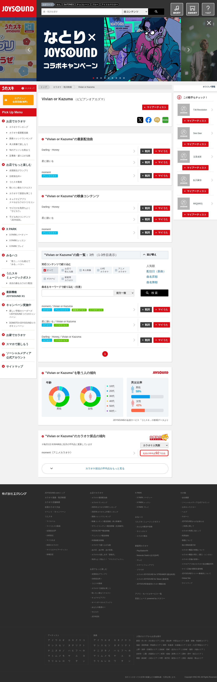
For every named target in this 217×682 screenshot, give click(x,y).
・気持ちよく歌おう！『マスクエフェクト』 (107, 559)
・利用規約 (184, 536)
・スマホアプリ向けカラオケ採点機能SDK (196, 564)
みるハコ (11, 255)
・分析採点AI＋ (96, 579)
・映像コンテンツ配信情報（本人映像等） (106, 521)
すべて (50, 270)
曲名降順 (152, 282)
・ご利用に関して (187, 526)
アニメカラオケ (122, 270)
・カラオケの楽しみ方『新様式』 (103, 555)
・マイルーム (50, 521)
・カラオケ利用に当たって (190, 531)
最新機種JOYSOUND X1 (15, 294)
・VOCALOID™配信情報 (100, 531)
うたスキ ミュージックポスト (147, 522)
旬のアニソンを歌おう (19, 150)
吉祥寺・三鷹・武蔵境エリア (147, 654)
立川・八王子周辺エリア (197, 645)
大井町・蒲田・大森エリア (192, 649)
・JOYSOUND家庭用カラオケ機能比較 (150, 584)
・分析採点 (49, 535)
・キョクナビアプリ (98, 598)
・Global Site (185, 578)
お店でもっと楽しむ (18, 164)
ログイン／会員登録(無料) (20, 100)
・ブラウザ (139, 570)
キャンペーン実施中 (18, 305)
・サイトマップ (186, 583)
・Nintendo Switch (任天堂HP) (147, 555)
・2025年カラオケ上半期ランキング (104, 512)
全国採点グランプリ (18, 170)
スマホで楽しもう (17, 344)
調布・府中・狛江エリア (191, 654)
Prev (29, 50)
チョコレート (83, 4)
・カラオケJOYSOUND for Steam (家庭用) (152, 579)
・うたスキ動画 (96, 583)
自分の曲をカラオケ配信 (20, 283)
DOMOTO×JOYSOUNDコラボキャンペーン (22, 324)
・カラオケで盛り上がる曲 (100, 545)
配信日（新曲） (156, 271)
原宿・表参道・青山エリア (192, 658)
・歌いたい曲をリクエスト (100, 593)
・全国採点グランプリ (98, 574)
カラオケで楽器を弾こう (20, 193)
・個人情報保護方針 (188, 545)
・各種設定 (49, 554)
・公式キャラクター (188, 507)
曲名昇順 (152, 276)
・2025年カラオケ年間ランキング (103, 507)
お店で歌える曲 (69, 270)
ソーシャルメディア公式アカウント (18, 355)
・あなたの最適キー (98, 607)
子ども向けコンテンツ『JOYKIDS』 (19, 218)
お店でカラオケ (16, 121)
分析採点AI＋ (15, 176)
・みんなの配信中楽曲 (143, 527)
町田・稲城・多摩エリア (170, 654)
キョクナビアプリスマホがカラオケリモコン (21, 200)
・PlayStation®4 (141, 551)
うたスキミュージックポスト (18, 275)
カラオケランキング (18, 127)
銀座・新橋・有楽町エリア (196, 641)
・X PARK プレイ (142, 507)
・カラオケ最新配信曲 (98, 498)
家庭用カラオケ (69, 278)
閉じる (209, 23)
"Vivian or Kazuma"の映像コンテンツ (72, 196)
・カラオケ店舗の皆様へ (189, 559)
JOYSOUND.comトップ (55, 493)
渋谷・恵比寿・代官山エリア (172, 641)
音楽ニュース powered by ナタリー (150, 598)
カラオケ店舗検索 (52, 502)
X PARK (11, 229)
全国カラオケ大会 (52, 507)
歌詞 (147, 151)
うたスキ (48, 516)
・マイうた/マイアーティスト (56, 550)
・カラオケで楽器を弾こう (100, 588)
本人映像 (87, 270)
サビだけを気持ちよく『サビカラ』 (19, 209)
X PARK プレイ (16, 246)
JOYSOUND (18, 9)
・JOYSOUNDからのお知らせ (192, 521)
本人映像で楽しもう (18, 144)
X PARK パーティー (18, 235)
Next (188, 50)
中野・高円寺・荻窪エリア (169, 658)
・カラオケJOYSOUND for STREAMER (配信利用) (155, 574)
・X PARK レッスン (143, 502)
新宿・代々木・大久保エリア (147, 641)
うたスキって (29, 88)
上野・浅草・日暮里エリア (146, 649)
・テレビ (138, 560)
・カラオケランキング (98, 502)
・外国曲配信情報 (97, 540)
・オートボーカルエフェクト (101, 602)
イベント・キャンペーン (55, 512)
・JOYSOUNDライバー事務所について (195, 573)
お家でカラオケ (16, 335)
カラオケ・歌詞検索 (62, 87)
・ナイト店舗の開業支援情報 (191, 569)
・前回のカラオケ (52, 545)
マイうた (163, 151)
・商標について (186, 540)
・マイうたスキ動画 (52, 526)
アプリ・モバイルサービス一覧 (148, 594)
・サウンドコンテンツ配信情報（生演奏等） (107, 526)
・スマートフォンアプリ (144, 565)
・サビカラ (94, 612)
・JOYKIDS (94, 617)
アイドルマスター (109, 4)
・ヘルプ (183, 512)
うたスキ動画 (15, 182)
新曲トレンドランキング (20, 138)
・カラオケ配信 (141, 536)
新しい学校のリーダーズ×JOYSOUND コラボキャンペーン (22, 314)
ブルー (95, 4)
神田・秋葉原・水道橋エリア (174, 645)
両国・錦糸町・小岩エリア (146, 658)
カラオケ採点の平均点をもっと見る (105, 468)
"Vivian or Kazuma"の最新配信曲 (69, 139)
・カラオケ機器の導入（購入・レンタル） (196, 555)
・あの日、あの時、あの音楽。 (102, 550)
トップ (44, 87)
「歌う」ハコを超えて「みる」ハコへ (19, 263)
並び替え (151, 254)
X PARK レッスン (17, 240)
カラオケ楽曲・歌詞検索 (55, 497)
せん (59, 4)
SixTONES (69, 4)
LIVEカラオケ (104, 270)
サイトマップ (14, 366)
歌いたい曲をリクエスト (20, 187)
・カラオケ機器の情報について (192, 550)
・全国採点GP (50, 531)
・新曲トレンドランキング (100, 516)
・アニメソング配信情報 (99, 536)
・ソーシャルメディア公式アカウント (195, 502)
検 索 (152, 292)
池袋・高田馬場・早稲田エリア (148, 645)
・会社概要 (184, 498)
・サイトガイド (141, 531)
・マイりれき (50, 540)
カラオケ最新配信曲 (18, 133)
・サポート (184, 516)
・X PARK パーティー (143, 498)
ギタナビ (51, 278)
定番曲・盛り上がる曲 (19, 155)
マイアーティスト (156, 107)
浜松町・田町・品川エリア (169, 649)
